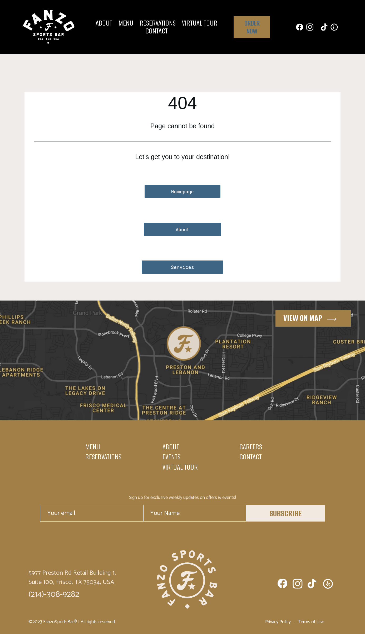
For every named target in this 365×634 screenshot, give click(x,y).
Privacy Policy (278, 622)
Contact (156, 31)
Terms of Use (310, 622)
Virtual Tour (199, 23)
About (104, 23)
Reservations (158, 23)
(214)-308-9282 (53, 594)
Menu (126, 23)
